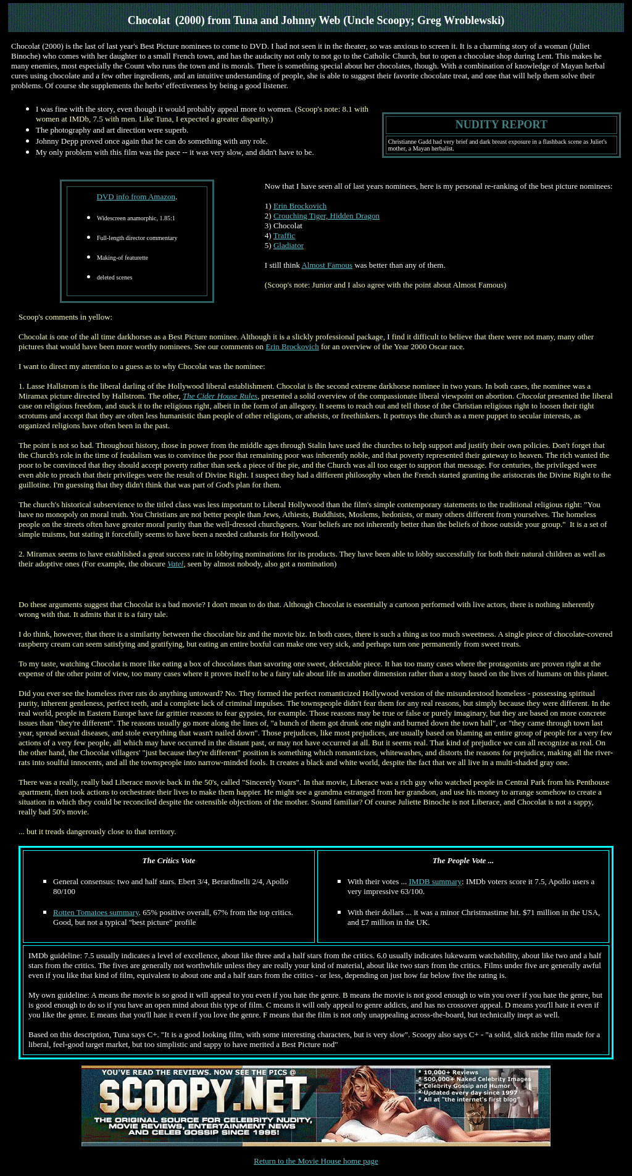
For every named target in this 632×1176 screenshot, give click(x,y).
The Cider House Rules (220, 395)
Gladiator (288, 245)
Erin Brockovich (299, 205)
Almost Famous (326, 265)
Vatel (175, 563)
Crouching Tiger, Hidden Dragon (326, 215)
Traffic (284, 235)
